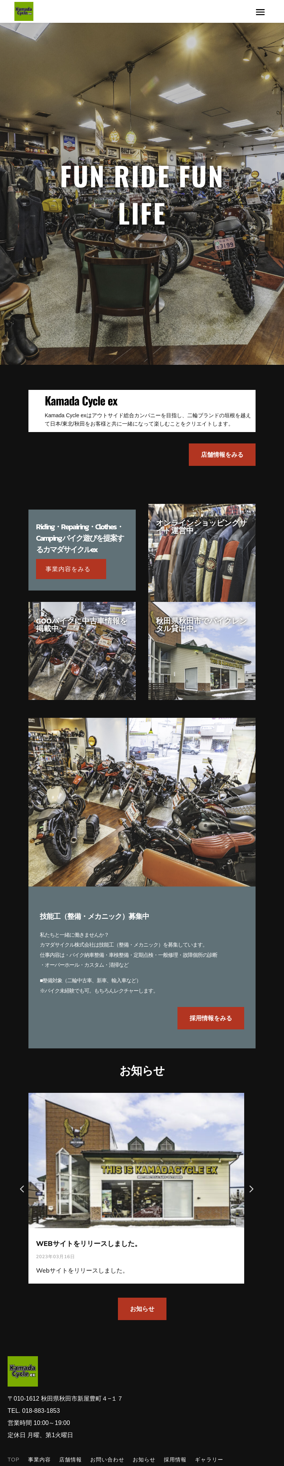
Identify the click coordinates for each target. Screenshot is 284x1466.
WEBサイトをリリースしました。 (88, 1243)
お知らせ (142, 1308)
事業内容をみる (68, 569)
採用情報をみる (211, 1018)
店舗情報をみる (222, 454)
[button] (251, 1188)
